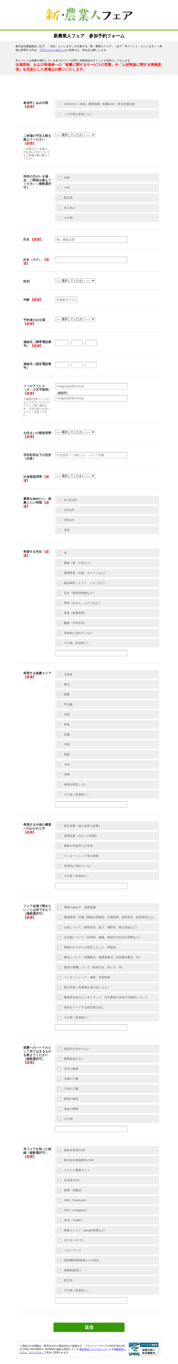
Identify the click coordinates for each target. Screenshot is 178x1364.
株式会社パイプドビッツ (92, 1349)
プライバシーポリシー (53, 50)
